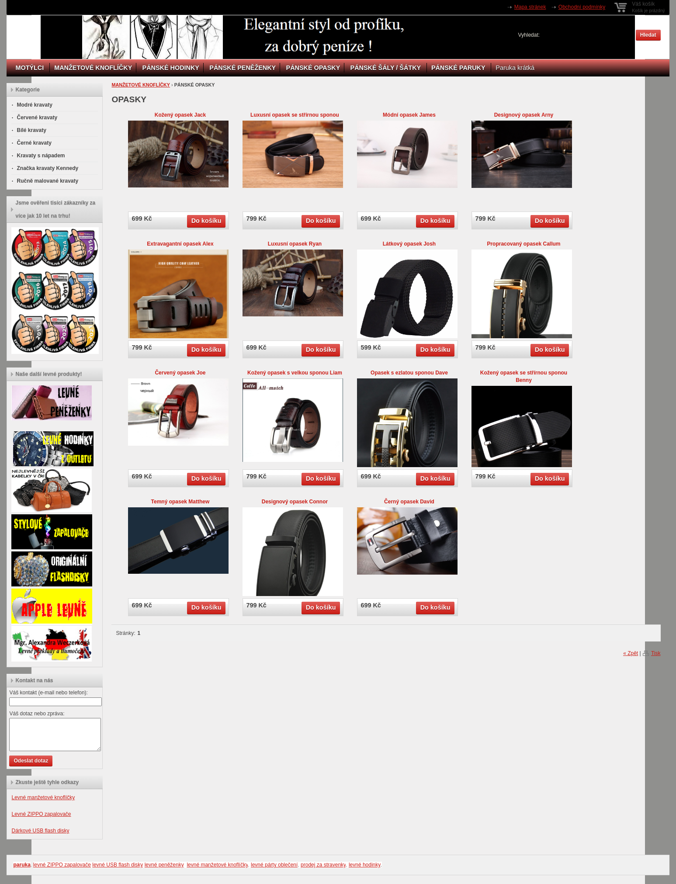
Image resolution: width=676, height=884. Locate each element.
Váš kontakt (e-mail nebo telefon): (48, 693)
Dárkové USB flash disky (40, 831)
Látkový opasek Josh (409, 244)
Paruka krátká (515, 67)
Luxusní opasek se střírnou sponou (294, 115)
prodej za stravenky (323, 865)
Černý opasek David (409, 502)
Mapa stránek (530, 7)
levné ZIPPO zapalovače (62, 865)
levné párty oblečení (274, 865)
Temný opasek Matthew (180, 502)
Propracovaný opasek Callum (523, 244)
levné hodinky (365, 865)
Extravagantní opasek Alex (180, 244)
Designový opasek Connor (295, 502)
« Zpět (630, 653)
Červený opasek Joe (180, 373)
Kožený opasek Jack (180, 115)
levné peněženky (164, 865)
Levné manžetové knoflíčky (43, 797)
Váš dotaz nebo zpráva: (36, 714)
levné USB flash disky (117, 865)
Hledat (648, 35)
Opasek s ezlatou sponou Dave (409, 373)
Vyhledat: (529, 35)
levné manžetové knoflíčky (217, 865)
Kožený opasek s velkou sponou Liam (294, 373)
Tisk (656, 653)
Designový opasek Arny (524, 115)
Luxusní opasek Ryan (295, 244)
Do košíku (206, 220)
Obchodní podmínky (581, 7)
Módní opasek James (409, 115)
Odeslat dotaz (31, 761)
